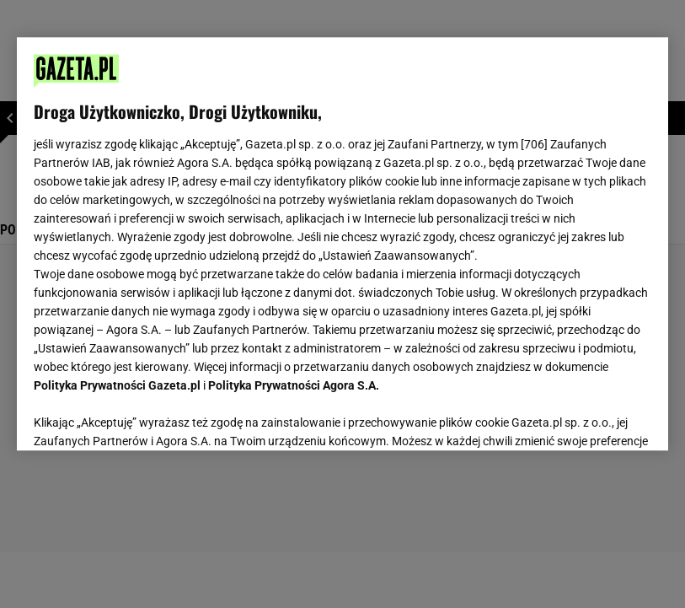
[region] (342, 243)
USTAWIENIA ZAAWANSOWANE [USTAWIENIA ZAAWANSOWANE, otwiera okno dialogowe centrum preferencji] (144, 416)
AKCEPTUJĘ (594, 417)
